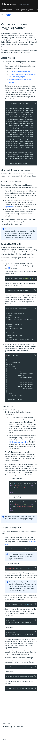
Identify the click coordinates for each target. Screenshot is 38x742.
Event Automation (9, 4)
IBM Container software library (19, 442)
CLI (8, 268)
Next (4, 739)
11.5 (8, 15)
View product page (24, 4)
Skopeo (11, 82)
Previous (6, 723)
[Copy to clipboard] (35, 103)
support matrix (9, 207)
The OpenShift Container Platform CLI (21, 72)
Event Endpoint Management (24, 10)
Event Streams (7, 10)
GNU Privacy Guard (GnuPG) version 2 (20, 79)
